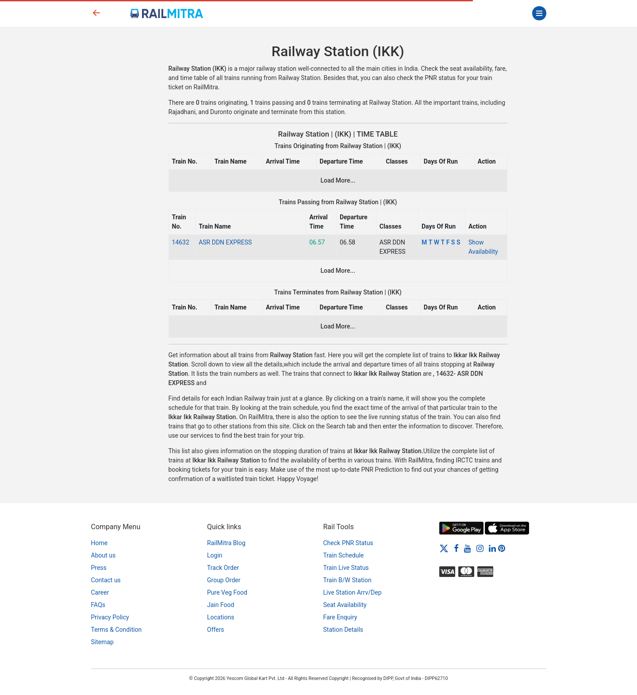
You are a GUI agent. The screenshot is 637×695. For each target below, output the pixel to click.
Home (99, 542)
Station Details (343, 629)
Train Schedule (343, 555)
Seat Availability (345, 604)
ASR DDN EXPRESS (225, 242)
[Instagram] (480, 548)
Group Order (224, 580)
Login (215, 555)
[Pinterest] (501, 548)
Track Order (223, 567)
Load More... (337, 180)
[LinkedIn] (492, 548)
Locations (220, 617)
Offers (215, 629)
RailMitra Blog (226, 542)
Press (99, 567)
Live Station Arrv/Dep (352, 592)
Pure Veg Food (227, 592)
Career (100, 592)
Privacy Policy (110, 617)
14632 (180, 242)
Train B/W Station (347, 580)
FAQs (98, 604)
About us (103, 555)
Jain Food (220, 604)
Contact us (106, 580)
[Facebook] (456, 548)
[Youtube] (467, 548)
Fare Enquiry (340, 617)
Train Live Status (346, 567)
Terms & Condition (116, 629)
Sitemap (102, 641)
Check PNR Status (348, 542)
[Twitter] (444, 548)
